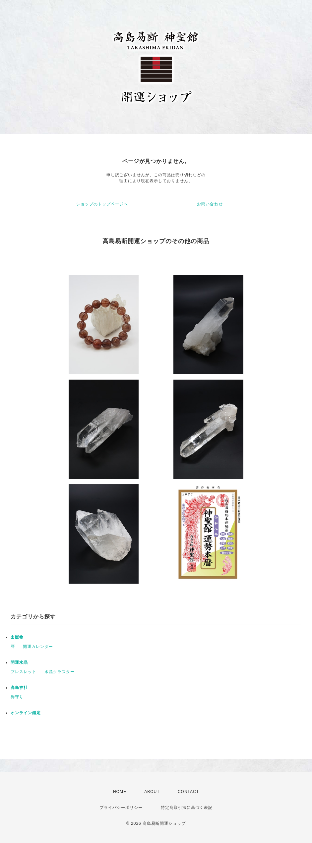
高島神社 (19, 687)
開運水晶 (19, 662)
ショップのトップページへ (102, 204)
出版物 (17, 637)
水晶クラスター (59, 671)
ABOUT (151, 791)
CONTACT (188, 791)
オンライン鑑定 (26, 713)
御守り (17, 697)
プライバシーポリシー (121, 807)
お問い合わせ (210, 204)
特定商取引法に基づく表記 (187, 807)
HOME (119, 791)
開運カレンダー (38, 646)
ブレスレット (23, 671)
